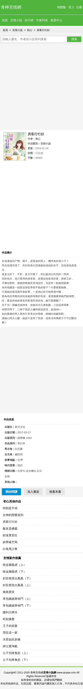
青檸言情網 (11, 7)
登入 (71, 7)
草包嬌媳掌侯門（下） (17, 605)
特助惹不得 (10, 508)
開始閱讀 (11, 491)
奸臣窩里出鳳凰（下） (17, 578)
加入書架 (33, 491)
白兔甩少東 (10, 548)
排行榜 (29, 20)
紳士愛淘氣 (10, 646)
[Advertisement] (41, 87)
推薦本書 (55, 491)
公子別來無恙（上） (16, 653)
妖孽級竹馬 (10, 542)
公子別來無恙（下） (16, 659)
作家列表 (42, 20)
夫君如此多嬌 (11, 639)
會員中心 (56, 20)
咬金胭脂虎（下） (14, 571)
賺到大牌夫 (10, 612)
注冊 (79, 7)
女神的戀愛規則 (13, 515)
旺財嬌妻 (9, 619)
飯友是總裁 (10, 528)
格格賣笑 (9, 592)
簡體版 (61, 7)
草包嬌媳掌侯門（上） (17, 598)
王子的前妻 (10, 625)
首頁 (5, 20)
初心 (29, 30)
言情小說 (16, 20)
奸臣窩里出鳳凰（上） (17, 585)
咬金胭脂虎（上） (14, 564)
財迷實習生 (10, 535)
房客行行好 (43, 30)
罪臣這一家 (10, 632)
